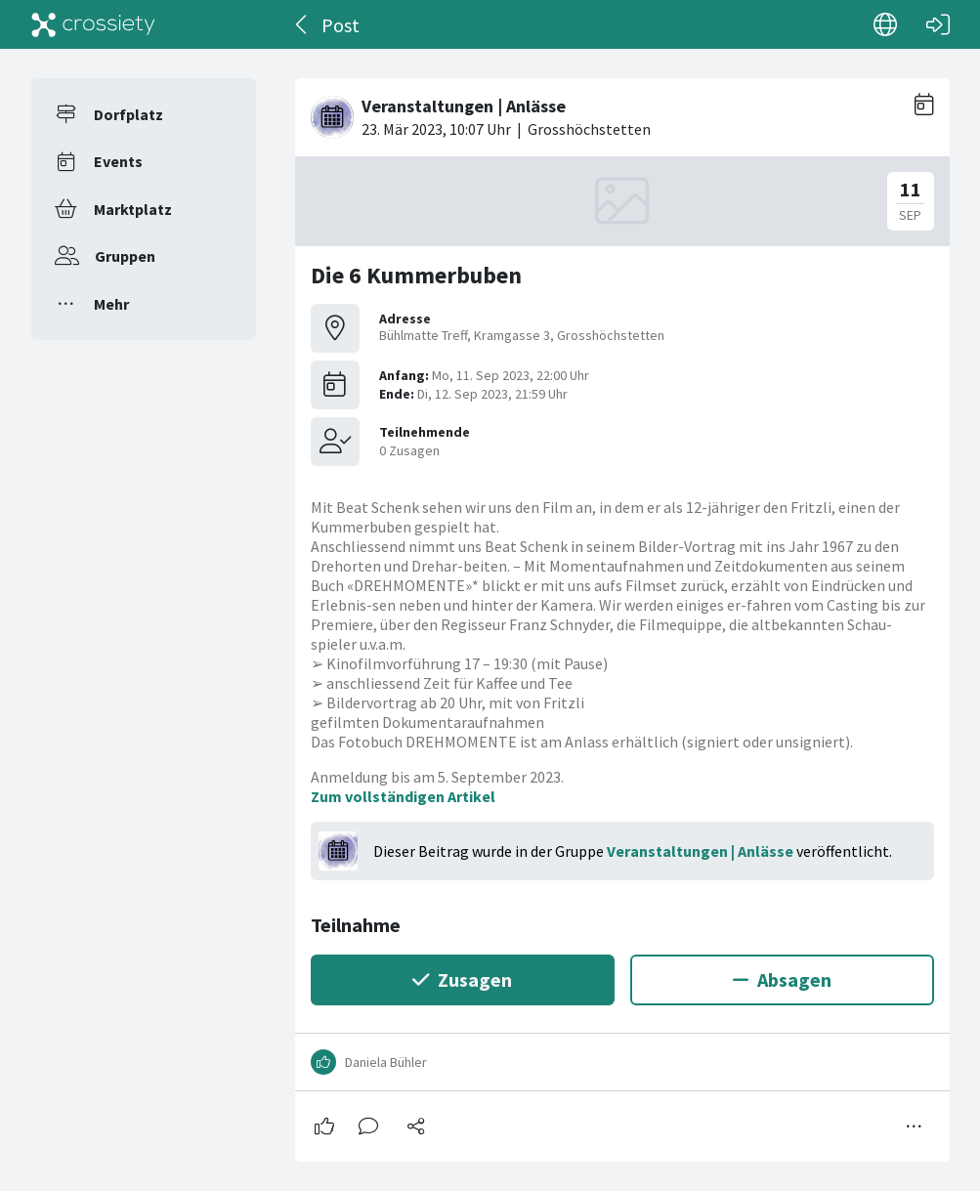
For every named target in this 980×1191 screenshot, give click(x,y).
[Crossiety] (94, 24)
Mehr (111, 304)
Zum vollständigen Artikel (403, 796)
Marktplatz (133, 209)
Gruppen (125, 256)
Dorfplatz (128, 114)
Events (118, 161)
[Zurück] (302, 24)
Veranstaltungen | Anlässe (700, 851)
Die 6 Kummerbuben (416, 275)
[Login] (938, 24)
